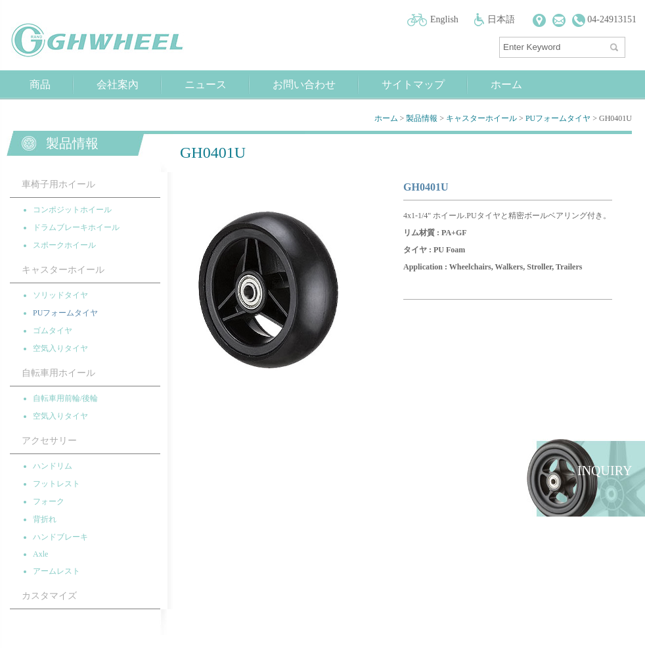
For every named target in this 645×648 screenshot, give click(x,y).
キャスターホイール (481, 118)
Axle (40, 554)
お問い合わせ (304, 84)
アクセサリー (49, 441)
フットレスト (56, 483)
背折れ (44, 519)
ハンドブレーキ (60, 537)
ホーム (506, 84)
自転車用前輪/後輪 (65, 398)
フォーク (48, 501)
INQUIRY (604, 470)
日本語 (501, 19)
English (444, 19)
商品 (40, 84)
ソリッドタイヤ (60, 295)
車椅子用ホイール (58, 184)
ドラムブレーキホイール (76, 227)
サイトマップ (413, 84)
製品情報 (421, 118)
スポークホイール (64, 245)
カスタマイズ (49, 596)
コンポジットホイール (72, 209)
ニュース (206, 84)
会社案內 (118, 84)
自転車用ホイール (58, 373)
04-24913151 (604, 19)
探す (615, 44)
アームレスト (56, 571)
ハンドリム (52, 466)
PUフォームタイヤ (557, 118)
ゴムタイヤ (52, 330)
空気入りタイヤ (60, 348)
